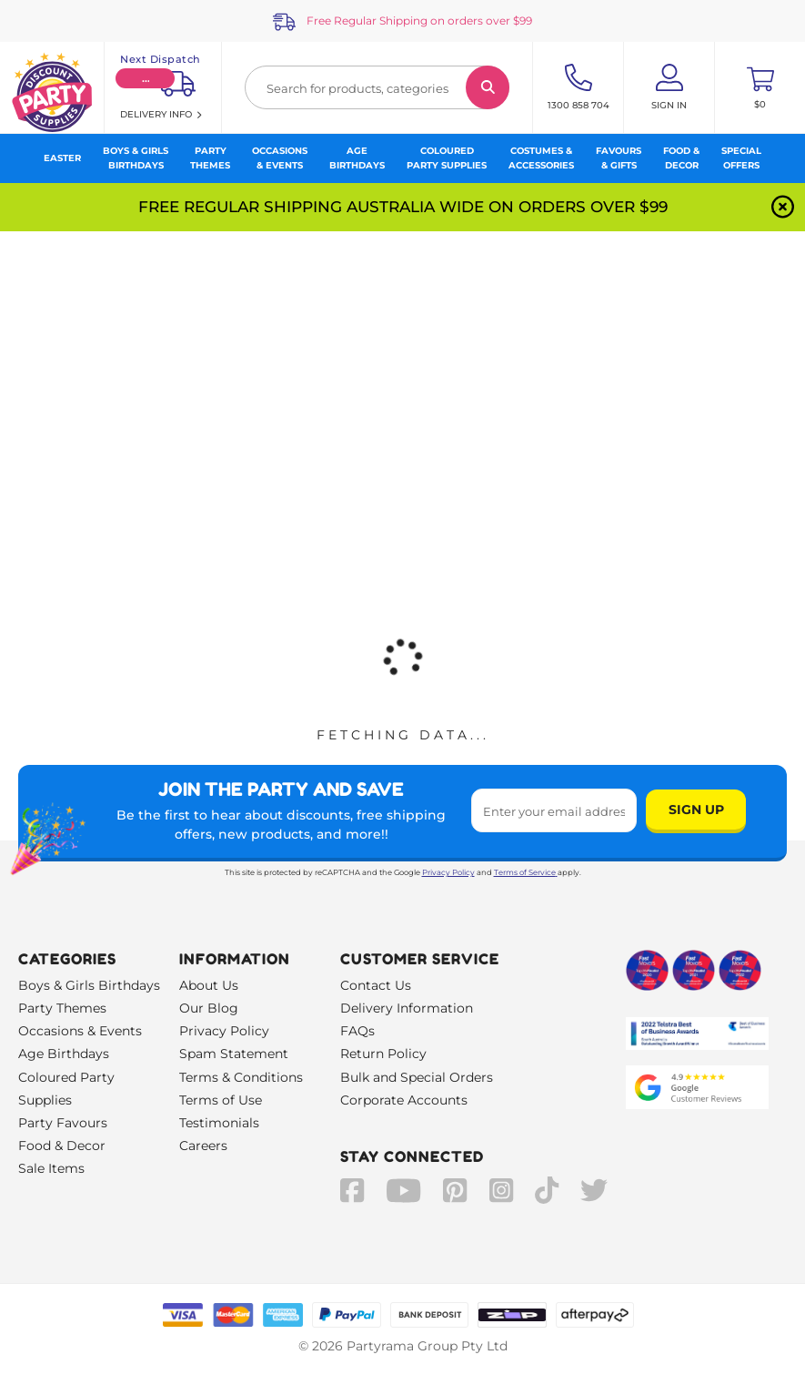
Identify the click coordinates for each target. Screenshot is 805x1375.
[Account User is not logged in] (669, 87)
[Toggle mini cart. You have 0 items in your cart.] (760, 87)
